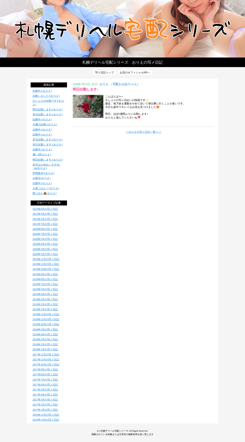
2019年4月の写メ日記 (45, 294)
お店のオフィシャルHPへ (135, 72)
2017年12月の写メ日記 (46, 354)
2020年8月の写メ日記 (45, 229)
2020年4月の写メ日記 (45, 244)
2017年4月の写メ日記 (45, 394)
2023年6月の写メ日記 (45, 209)
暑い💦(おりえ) (42, 154)
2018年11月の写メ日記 (46, 319)
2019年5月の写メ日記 (45, 289)
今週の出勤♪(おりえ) (45, 124)
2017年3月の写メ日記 (45, 399)
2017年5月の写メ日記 (45, 389)
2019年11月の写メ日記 (46, 264)
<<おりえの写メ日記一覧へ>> (143, 132)
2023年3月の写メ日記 (45, 219)
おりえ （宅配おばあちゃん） (120, 84)
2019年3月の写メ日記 (45, 299)
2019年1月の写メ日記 (45, 309)
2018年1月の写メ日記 (45, 349)
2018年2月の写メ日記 (45, 344)
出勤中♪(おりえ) (42, 91)
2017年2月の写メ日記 (45, 404)
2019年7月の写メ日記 (45, 284)
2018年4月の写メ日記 (45, 334)
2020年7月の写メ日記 (45, 234)
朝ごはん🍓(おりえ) (44, 193)
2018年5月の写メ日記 (45, 329)
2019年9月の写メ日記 (45, 274)
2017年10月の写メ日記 (46, 364)
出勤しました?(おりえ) (46, 95)
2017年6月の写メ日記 (45, 384)
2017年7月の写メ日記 (45, 379)
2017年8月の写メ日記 (45, 374)
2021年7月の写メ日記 (45, 224)
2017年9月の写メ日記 (45, 369)
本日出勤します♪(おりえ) (47, 114)
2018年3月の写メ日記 (45, 339)
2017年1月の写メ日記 (45, 409)
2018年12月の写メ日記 (46, 314)
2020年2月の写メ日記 (45, 249)
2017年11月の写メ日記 (46, 359)
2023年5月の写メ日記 (45, 214)
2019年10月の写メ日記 (46, 269)
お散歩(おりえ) (41, 178)
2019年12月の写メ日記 (46, 259)
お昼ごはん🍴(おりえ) (46, 188)
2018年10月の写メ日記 (46, 324)
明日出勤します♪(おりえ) (47, 109)
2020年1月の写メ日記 (45, 254)
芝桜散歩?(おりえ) (43, 173)
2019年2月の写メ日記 (45, 304)
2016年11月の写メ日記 (46, 419)
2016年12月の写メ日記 (46, 414)
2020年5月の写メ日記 (45, 239)
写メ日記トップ (104, 72)
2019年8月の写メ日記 (45, 279)
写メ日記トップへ (122, 29)
